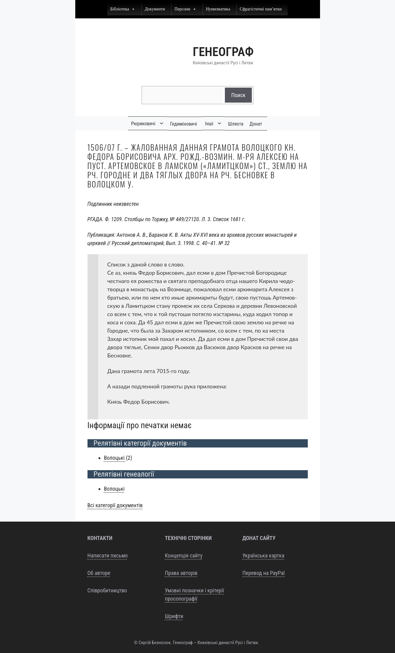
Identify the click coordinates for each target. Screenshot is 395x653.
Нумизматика (218, 9)
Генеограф (223, 52)
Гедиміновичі (183, 124)
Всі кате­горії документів (115, 505)
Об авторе (99, 573)
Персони (185, 9)
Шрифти (174, 616)
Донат (256, 124)
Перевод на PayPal (263, 573)
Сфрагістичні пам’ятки (260, 9)
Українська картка (263, 555)
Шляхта (235, 124)
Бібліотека (123, 9)
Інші (209, 123)
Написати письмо (108, 555)
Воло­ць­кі (115, 458)
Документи (155, 9)
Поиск (238, 95)
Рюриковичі (143, 123)
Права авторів (181, 573)
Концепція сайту (184, 555)
